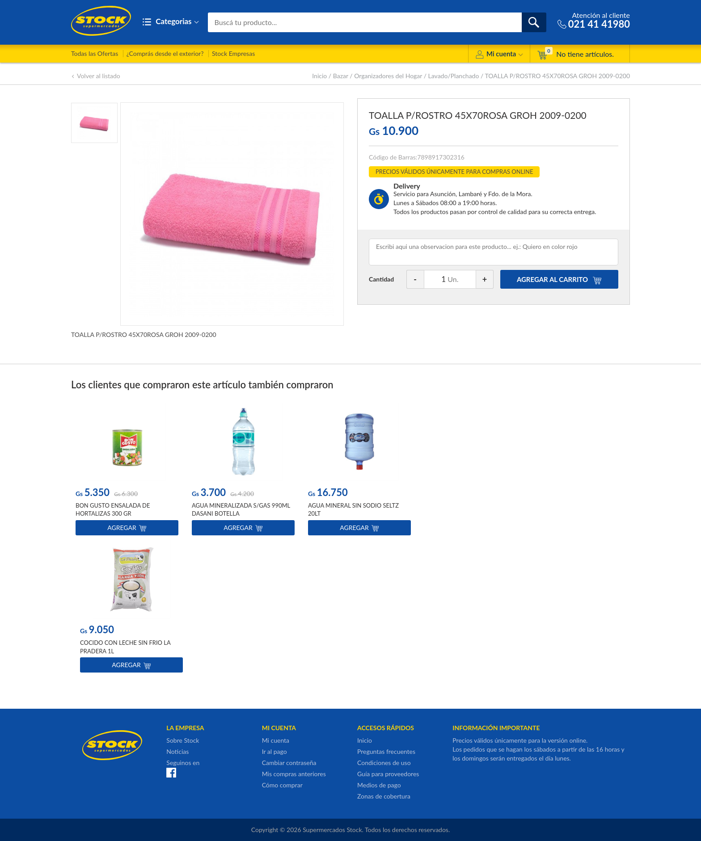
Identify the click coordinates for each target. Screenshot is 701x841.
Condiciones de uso (384, 762)
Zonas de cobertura (383, 796)
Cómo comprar (282, 785)
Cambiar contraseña (289, 762)
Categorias (170, 22)
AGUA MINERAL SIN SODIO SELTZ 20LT (353, 509)
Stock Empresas (233, 53)
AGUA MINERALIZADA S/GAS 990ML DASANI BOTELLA (241, 509)
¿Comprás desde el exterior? (165, 53)
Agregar (126, 528)
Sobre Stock (182, 740)
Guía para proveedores (388, 774)
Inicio (319, 76)
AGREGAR (559, 279)
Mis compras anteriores (294, 774)
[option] (127, 471)
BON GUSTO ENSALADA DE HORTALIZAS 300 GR (113, 509)
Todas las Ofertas (94, 53)
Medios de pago (379, 785)
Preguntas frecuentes (386, 751)
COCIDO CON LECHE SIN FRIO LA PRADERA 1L (125, 647)
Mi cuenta (499, 55)
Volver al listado (95, 76)
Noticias (177, 751)
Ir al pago (274, 751)
